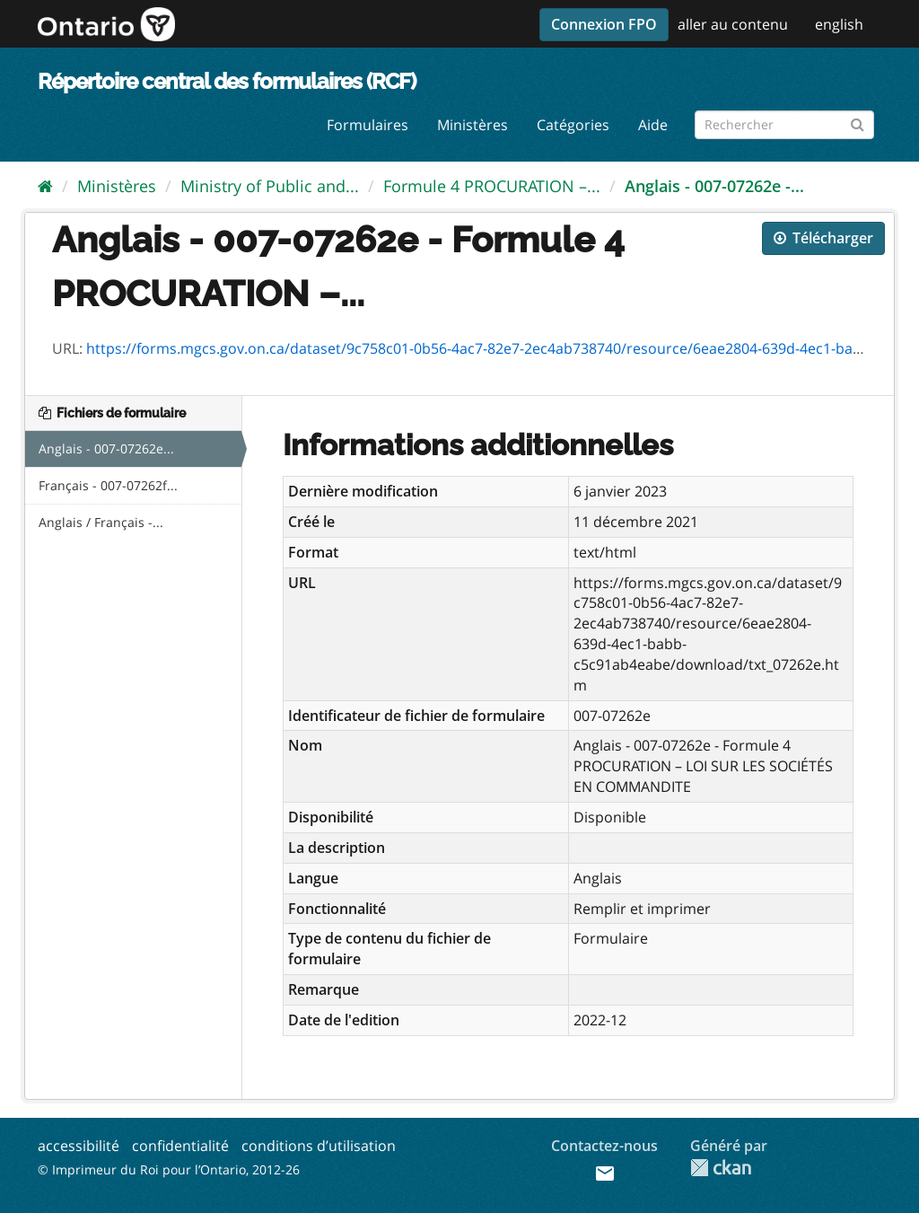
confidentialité (180, 1146)
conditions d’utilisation (318, 1146)
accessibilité (78, 1146)
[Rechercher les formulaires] (784, 124)
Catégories (573, 125)
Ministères (472, 125)
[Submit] (857, 121)
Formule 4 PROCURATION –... (491, 186)
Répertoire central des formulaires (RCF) (227, 81)
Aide (653, 125)
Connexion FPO (604, 24)
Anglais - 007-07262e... (106, 448)
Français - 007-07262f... (108, 485)
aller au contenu (733, 24)
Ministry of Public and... (269, 186)
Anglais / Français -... (101, 522)
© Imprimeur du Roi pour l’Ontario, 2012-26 (169, 1169)
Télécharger (823, 238)
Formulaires (367, 125)
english (839, 24)
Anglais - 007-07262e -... (714, 186)
